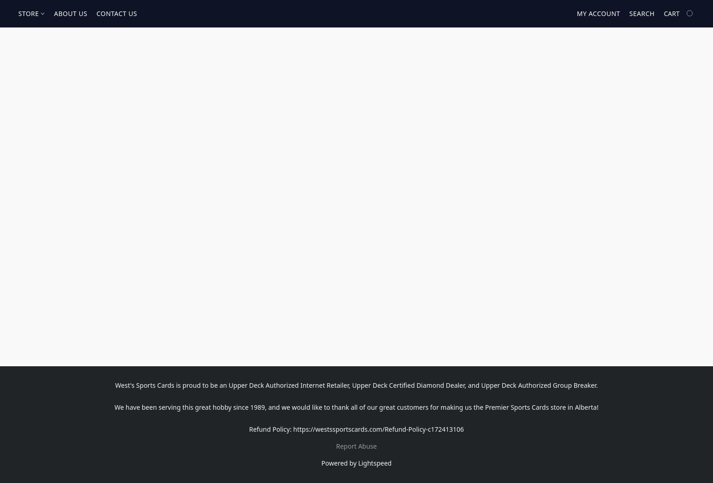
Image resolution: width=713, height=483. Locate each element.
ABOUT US (70, 13)
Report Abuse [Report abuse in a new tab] (356, 446)
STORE (31, 13)
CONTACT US (117, 13)
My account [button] (598, 13)
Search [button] (641, 13)
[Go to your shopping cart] (679, 14)
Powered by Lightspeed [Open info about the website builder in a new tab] (356, 463)
